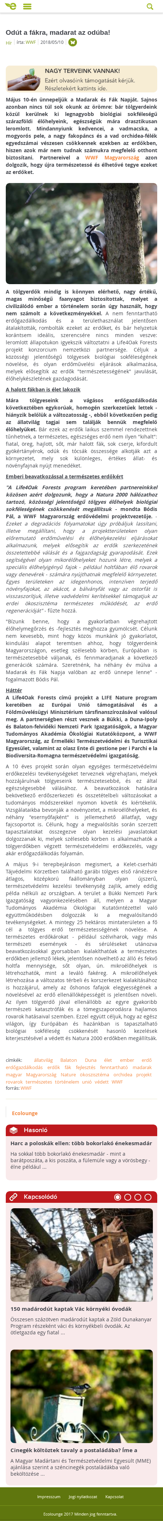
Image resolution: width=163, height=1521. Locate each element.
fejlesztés (85, 1067)
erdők (53, 1067)
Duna (90, 1060)
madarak (142, 1067)
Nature (68, 1074)
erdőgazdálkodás (24, 1067)
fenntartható (114, 1067)
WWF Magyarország (112, 157)
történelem (67, 1082)
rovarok (14, 1082)
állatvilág (43, 1060)
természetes (39, 1082)
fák (68, 1067)
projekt (144, 1074)
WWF (31, 42)
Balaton (68, 1060)
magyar (14, 1074)
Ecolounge (25, 1113)
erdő (147, 1060)
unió (87, 1082)
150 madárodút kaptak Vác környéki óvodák (71, 1309)
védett (102, 1082)
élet (108, 1060)
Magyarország (41, 1074)
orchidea (122, 1074)
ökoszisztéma (94, 1074)
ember (127, 1060)
